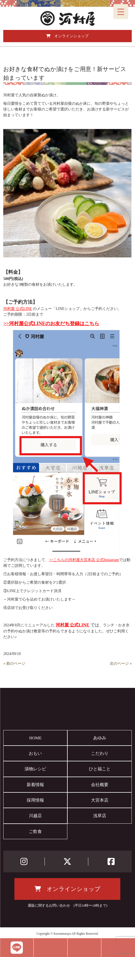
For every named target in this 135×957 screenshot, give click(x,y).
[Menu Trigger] (120, 11)
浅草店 (99, 815)
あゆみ (99, 738)
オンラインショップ (67, 36)
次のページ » (121, 663)
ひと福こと (100, 769)
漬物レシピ (35, 769)
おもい (35, 753)
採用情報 (35, 800)
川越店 (35, 815)
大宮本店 (99, 800)
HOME (35, 738)
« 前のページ (14, 663)
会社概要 (99, 784)
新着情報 (35, 784)
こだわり (99, 753)
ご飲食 (35, 831)
